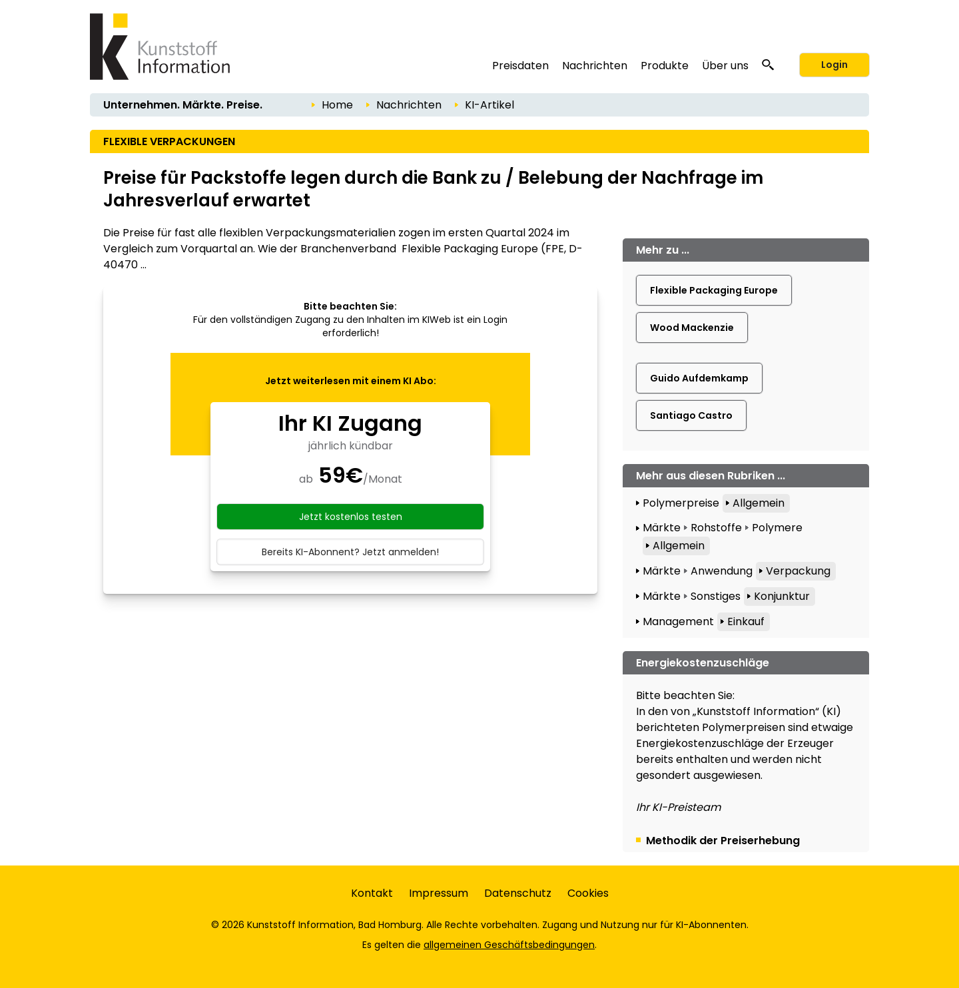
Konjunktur (782, 596)
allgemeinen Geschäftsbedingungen (509, 944)
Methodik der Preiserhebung (723, 840)
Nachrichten (594, 65)
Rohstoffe (716, 527)
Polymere (777, 527)
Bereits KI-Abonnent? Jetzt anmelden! (350, 552)
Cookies (588, 893)
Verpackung (798, 571)
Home (337, 105)
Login (834, 64)
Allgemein (759, 503)
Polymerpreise (681, 503)
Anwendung (722, 571)
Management (678, 621)
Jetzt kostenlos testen (350, 516)
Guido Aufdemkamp (699, 378)
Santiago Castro (691, 415)
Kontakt (372, 893)
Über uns (725, 65)
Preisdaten (520, 65)
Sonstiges (716, 596)
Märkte (662, 527)
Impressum (438, 893)
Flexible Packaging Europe (714, 290)
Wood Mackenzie (692, 327)
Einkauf (746, 621)
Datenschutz (517, 893)
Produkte (665, 65)
